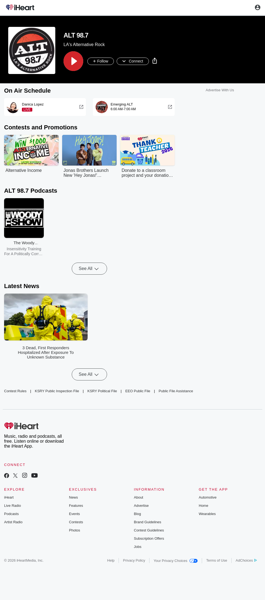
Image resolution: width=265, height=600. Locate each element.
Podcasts (11, 514)
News (73, 497)
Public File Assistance (176, 391)
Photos (74, 530)
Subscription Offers (149, 538)
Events (74, 514)
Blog (137, 514)
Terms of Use (216, 560)
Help (111, 560)
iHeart (9, 497)
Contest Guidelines (149, 530)
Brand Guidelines (147, 522)
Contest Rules (15, 391)
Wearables (207, 514)
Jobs (137, 547)
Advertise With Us (220, 90)
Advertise (141, 506)
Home (203, 506)
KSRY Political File (102, 391)
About (138, 497)
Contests (76, 522)
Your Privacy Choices (176, 561)
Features (76, 506)
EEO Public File (137, 391)
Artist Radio (13, 522)
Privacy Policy (134, 560)
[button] (73, 61)
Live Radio (12, 506)
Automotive (208, 497)
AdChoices (246, 560)
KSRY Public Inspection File (57, 391)
